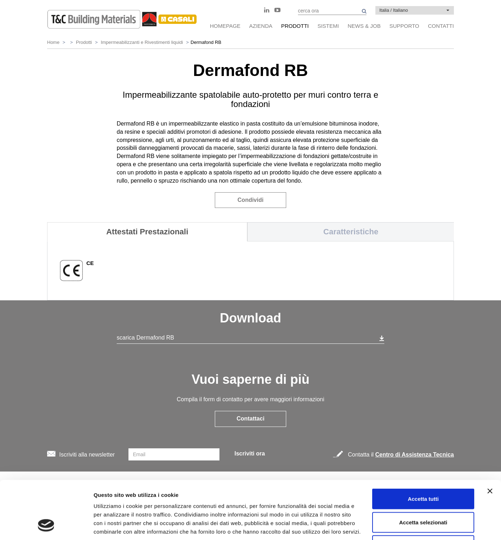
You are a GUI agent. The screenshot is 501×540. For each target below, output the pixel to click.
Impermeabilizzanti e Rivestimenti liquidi (142, 42)
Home (53, 42)
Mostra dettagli (375, 526)
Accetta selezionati (423, 470)
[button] (414, 10)
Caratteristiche (350, 231)
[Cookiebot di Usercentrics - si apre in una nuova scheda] (46, 526)
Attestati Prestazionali (147, 231)
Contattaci (250, 419)
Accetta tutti (423, 446)
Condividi (251, 200)
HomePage (225, 26)
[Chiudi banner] (489, 438)
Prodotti (84, 42)
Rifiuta (423, 493)
